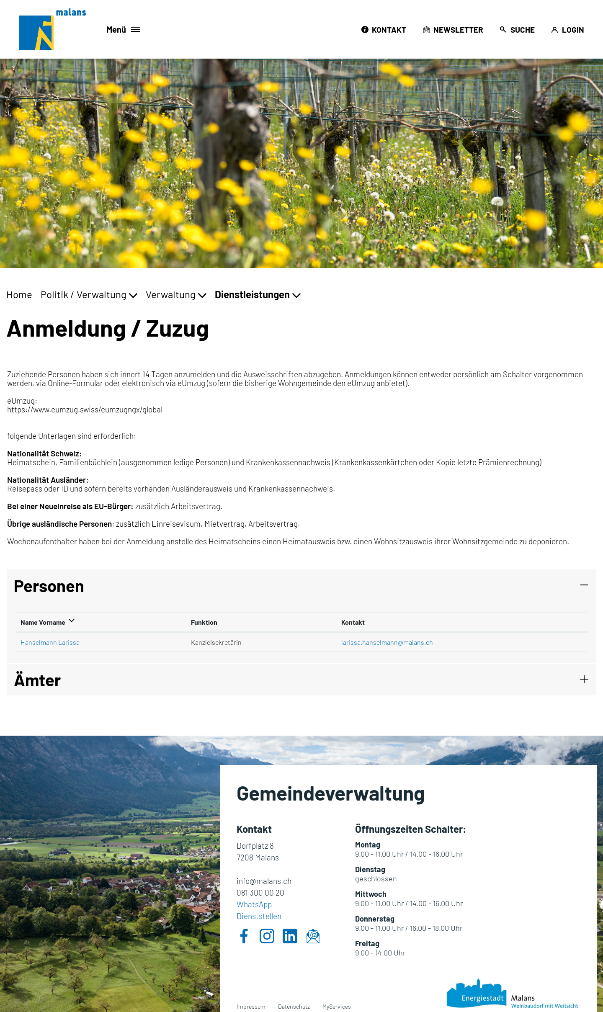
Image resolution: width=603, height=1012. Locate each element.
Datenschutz (294, 1006)
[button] (89, 294)
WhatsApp (254, 904)
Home (19, 294)
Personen (49, 585)
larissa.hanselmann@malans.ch (387, 642)
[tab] (301, 585)
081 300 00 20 (260, 892)
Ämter (37, 680)
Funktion (204, 622)
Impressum (251, 1006)
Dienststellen (259, 916)
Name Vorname (43, 622)
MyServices (336, 1006)
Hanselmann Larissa (50, 642)
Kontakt (353, 622)
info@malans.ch (264, 881)
